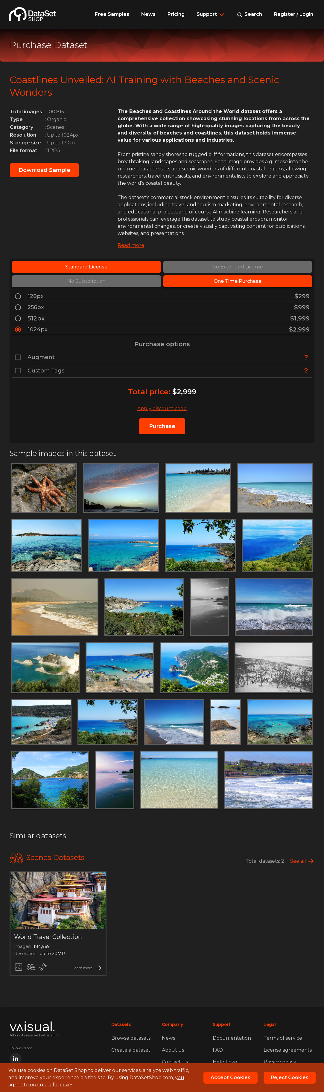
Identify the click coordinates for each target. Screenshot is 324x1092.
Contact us (175, 1062)
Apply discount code (162, 408)
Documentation (232, 1038)
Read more (131, 245)
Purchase (162, 426)
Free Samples (112, 14)
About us (173, 1050)
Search (249, 14)
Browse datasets (130, 1038)
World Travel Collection (48, 936)
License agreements (288, 1050)
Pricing (176, 14)
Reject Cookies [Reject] (289, 1077)
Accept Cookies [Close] (230, 1077)
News (148, 14)
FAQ (218, 1050)
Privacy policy (280, 1062)
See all (298, 861)
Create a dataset (130, 1050)
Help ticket (226, 1062)
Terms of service (283, 1038)
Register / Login (293, 14)
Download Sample (44, 170)
